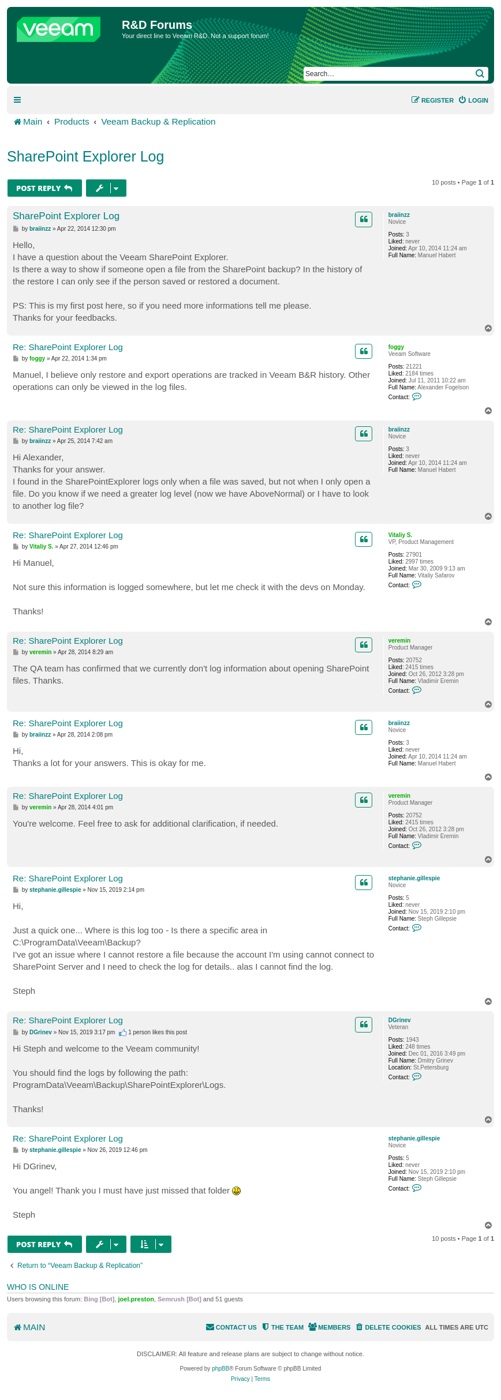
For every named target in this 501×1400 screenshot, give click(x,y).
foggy (396, 347)
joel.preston (136, 1299)
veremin (399, 640)
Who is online (38, 1287)
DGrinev (399, 1020)
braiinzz (399, 215)
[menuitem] (473, 100)
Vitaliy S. (400, 535)
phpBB (220, 1368)
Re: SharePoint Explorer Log (68, 347)
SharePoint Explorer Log (85, 156)
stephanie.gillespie (414, 878)
